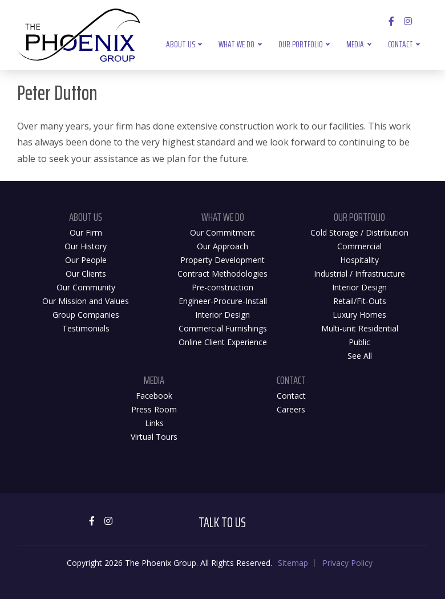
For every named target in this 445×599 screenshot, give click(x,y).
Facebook (154, 395)
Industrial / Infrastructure (359, 273)
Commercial (359, 246)
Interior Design (222, 314)
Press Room (154, 409)
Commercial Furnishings (223, 328)
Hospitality (359, 259)
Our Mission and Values (85, 301)
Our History (85, 246)
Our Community (85, 287)
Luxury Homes (359, 314)
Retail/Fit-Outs (359, 301)
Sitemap (293, 562)
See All (359, 355)
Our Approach (222, 246)
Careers (291, 409)
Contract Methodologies (222, 273)
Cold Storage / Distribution (359, 232)
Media (355, 44)
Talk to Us (222, 522)
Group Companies (85, 314)
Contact (400, 44)
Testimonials (86, 328)
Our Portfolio (300, 44)
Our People (86, 259)
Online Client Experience (223, 342)
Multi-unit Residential (359, 328)
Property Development (222, 259)
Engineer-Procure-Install (223, 301)
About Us (180, 44)
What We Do (236, 44)
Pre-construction (222, 287)
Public (359, 342)
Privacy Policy (347, 562)
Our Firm (86, 232)
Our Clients (86, 273)
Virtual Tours (154, 436)
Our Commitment (222, 232)
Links (154, 423)
